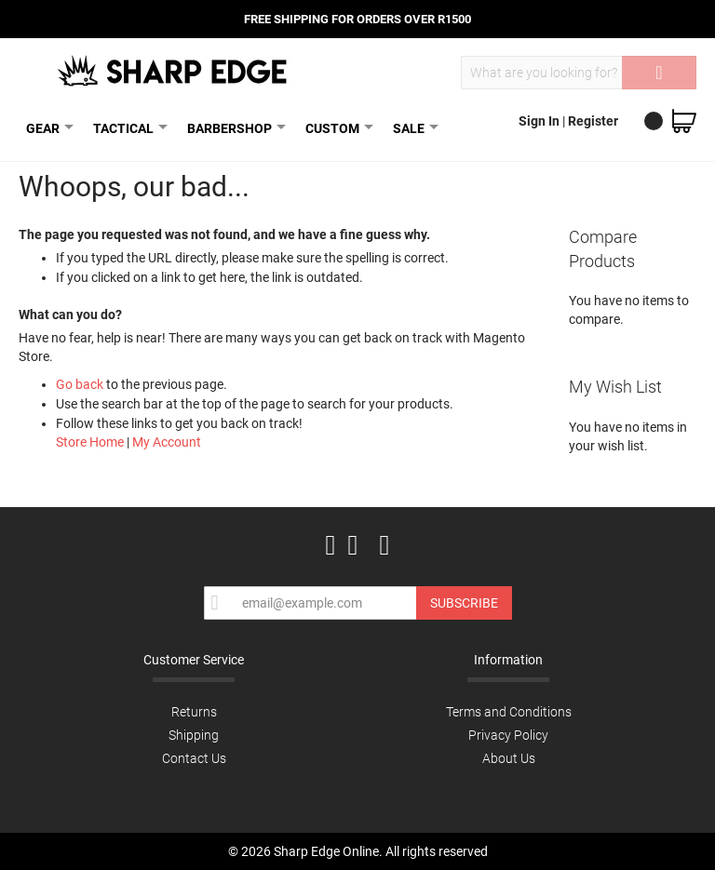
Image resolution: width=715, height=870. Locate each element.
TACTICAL (127, 128)
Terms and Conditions (509, 711)
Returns (194, 711)
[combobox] (578, 72)
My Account (166, 442)
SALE (412, 128)
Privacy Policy (508, 735)
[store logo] (173, 70)
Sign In (540, 121)
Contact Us (194, 758)
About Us (508, 758)
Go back (79, 384)
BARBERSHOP (233, 128)
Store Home (90, 442)
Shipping (194, 735)
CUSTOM (336, 128)
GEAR (46, 128)
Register (593, 121)
